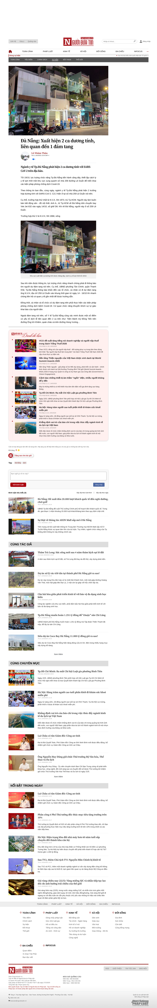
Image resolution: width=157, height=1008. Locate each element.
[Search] (134, 41)
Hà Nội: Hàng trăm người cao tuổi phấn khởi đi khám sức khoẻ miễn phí (69, 408)
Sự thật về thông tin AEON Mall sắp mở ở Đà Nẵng (65, 520)
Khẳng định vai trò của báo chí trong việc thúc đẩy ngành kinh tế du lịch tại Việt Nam (71, 423)
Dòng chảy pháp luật (54, 918)
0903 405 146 (14, 998)
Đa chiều (120, 51)
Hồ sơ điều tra (51, 924)
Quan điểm (27, 951)
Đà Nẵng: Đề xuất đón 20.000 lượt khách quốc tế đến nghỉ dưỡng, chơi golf (73, 500)
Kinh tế (66, 51)
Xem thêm (58, 654)
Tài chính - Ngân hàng (78, 921)
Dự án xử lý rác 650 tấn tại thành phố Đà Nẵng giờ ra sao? (69, 573)
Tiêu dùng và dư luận (77, 934)
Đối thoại (67, 60)
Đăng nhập (98, 485)
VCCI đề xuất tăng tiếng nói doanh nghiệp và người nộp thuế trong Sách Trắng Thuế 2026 (69, 342)
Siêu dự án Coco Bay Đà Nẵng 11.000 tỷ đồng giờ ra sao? (68, 636)
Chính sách (42, 60)
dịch (24, 463)
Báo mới (143, 968)
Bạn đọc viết (28, 957)
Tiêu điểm (28, 60)
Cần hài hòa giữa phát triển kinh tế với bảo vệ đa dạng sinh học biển (72, 596)
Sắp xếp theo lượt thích (84, 493)
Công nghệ (73, 938)
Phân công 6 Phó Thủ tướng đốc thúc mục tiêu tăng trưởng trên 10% (72, 816)
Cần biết (118, 924)
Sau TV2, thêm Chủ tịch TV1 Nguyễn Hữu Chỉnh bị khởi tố (69, 859)
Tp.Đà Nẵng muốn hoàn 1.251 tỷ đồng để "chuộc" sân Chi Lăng (72, 615)
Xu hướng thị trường (77, 931)
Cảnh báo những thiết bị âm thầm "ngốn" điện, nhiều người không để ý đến (71, 379)
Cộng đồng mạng (122, 928)
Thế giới (79, 60)
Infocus (138, 51)
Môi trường (96, 928)
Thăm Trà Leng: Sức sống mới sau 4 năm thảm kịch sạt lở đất (71, 552)
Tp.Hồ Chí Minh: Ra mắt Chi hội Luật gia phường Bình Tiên (68, 393)
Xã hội (83, 51)
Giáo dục (95, 921)
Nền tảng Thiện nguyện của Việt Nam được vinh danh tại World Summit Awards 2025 (70, 359)
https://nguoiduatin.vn (15, 976)
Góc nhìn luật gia (53, 921)
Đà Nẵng (18, 463)
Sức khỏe (119, 921)
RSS (107, 968)
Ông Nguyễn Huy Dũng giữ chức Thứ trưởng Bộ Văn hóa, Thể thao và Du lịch (71, 758)
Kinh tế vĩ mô (74, 924)
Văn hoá (95, 924)
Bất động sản (74, 918)
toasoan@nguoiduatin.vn (18, 1001)
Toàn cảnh (27, 51)
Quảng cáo (32, 41)
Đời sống (101, 51)
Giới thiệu (117, 968)
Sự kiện (55, 60)
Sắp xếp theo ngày (102, 493)
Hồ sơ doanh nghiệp (77, 928)
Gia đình (118, 918)
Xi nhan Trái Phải (30, 954)
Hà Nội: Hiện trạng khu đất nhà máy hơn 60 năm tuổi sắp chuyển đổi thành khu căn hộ (69, 839)
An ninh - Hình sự (53, 931)
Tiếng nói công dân (53, 928)
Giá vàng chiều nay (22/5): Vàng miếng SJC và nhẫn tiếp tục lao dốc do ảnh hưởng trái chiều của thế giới (72, 882)
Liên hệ (13, 41)
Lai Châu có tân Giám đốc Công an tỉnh (59, 735)
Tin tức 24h (130, 968)
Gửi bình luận (18, 485)
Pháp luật (48, 51)
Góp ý (22, 41)
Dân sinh (95, 918)
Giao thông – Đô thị (100, 931)
